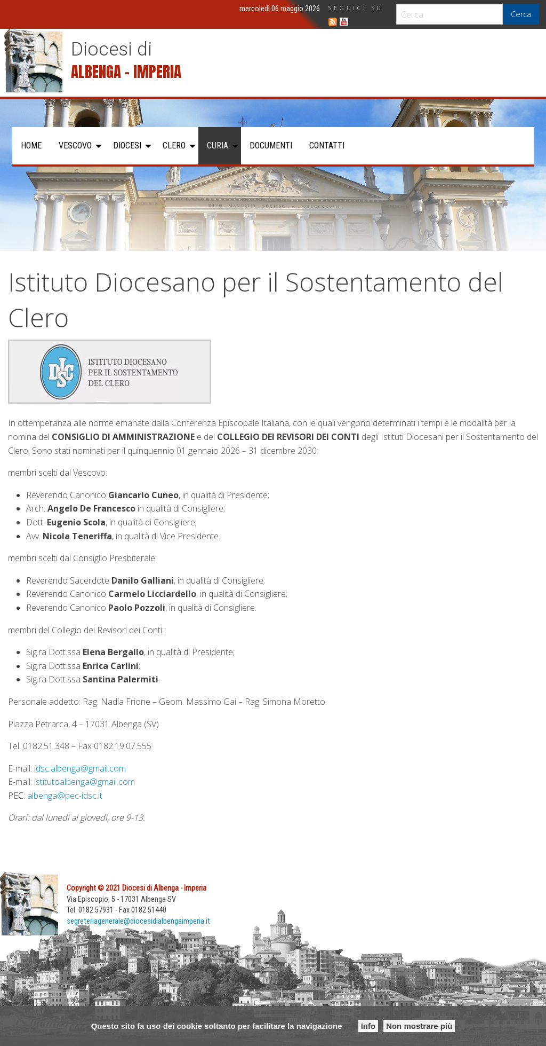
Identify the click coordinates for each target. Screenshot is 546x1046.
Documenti (271, 145)
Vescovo (75, 145)
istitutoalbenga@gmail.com (84, 782)
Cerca (521, 14)
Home (31, 145)
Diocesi (127, 145)
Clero (174, 145)
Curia (217, 145)
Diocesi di (111, 49)
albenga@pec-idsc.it (64, 795)
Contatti (326, 145)
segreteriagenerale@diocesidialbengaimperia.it (138, 921)
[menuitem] (31, 145)
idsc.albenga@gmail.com (80, 768)
